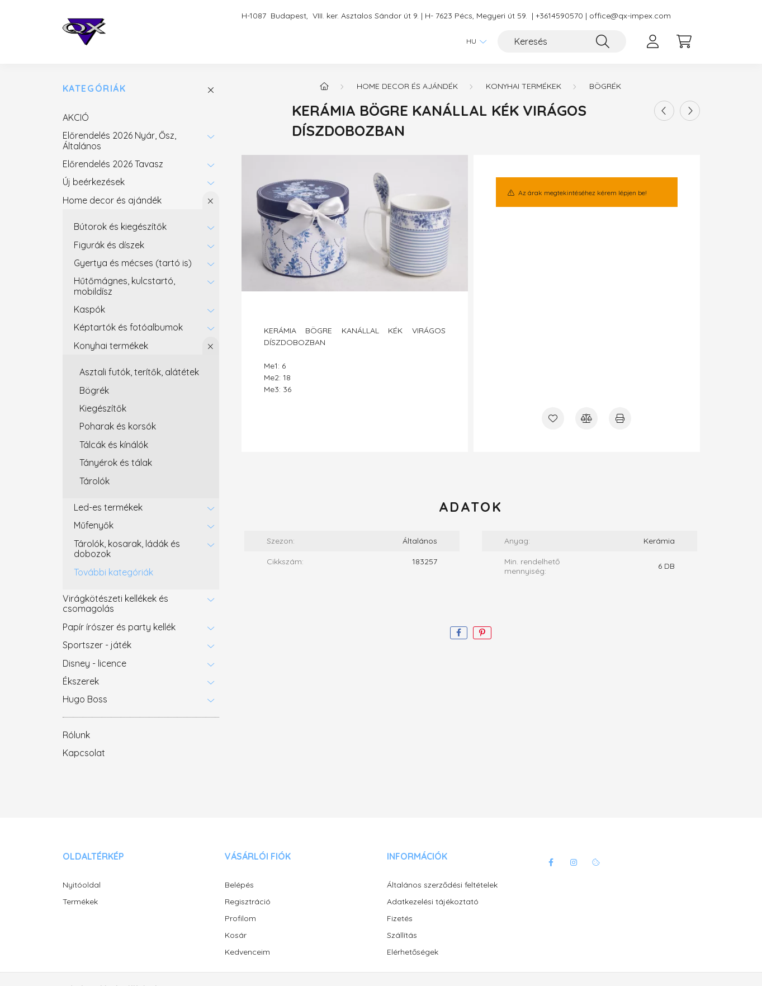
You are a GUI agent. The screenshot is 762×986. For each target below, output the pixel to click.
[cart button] (684, 41)
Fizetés (400, 918)
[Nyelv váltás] (473, 41)
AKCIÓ (76, 117)
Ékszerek (81, 681)
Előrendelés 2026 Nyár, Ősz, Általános (119, 140)
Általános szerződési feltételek (442, 885)
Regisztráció (248, 902)
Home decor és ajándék (112, 200)
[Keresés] (562, 41)
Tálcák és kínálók (113, 444)
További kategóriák (113, 572)
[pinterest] (482, 632)
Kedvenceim (247, 952)
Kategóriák (94, 88)
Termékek (80, 902)
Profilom (240, 918)
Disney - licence (94, 663)
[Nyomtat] (620, 418)
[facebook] (458, 632)
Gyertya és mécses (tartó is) (133, 262)
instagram (573, 862)
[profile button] (653, 41)
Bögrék (94, 390)
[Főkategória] (324, 86)
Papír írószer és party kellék (119, 627)
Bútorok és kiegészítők (120, 226)
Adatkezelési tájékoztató (433, 902)
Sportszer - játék (97, 644)
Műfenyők (93, 525)
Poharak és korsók (117, 426)
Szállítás (402, 935)
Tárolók (94, 481)
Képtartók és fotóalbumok (128, 327)
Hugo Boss (85, 699)
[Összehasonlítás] (586, 418)
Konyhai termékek (111, 345)
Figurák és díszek (109, 245)
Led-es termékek (108, 507)
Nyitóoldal (82, 885)
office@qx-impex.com (630, 16)
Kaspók (89, 309)
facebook (551, 862)
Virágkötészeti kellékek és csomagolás (115, 603)
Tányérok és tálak (115, 462)
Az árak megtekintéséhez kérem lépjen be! (582, 192)
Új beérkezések (94, 181)
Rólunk (76, 734)
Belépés (239, 885)
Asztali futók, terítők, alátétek (139, 372)
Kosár (236, 935)
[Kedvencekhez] (553, 418)
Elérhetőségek (412, 952)
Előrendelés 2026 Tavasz (113, 163)
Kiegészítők (102, 408)
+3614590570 (559, 16)
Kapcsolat (84, 752)
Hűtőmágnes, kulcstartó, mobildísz (124, 285)
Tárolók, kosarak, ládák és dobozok (127, 548)
